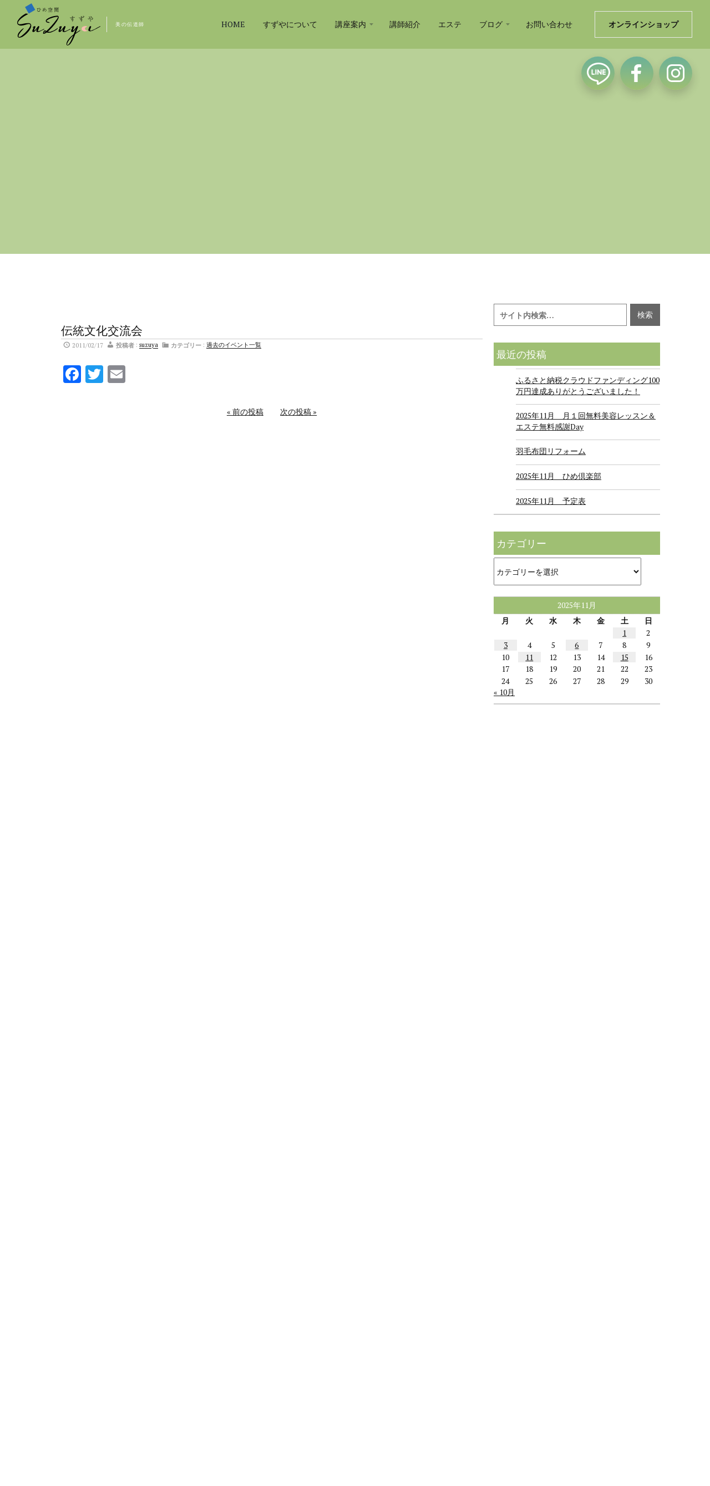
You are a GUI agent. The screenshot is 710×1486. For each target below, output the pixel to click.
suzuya (148, 345)
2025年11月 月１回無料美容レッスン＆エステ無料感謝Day (586, 421)
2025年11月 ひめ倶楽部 (558, 476)
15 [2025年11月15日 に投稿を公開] (624, 657)
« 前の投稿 (245, 411)
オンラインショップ (643, 24)
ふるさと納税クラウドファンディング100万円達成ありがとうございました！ (588, 385)
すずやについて (290, 24)
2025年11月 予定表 (551, 501)
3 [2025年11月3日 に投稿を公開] (506, 645)
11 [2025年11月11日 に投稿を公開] (529, 657)
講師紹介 (404, 24)
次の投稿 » (298, 411)
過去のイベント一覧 (233, 345)
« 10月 (504, 692)
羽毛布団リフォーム (551, 451)
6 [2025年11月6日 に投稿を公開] (577, 645)
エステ (450, 24)
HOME (233, 24)
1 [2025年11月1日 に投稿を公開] (624, 632)
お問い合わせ (549, 24)
